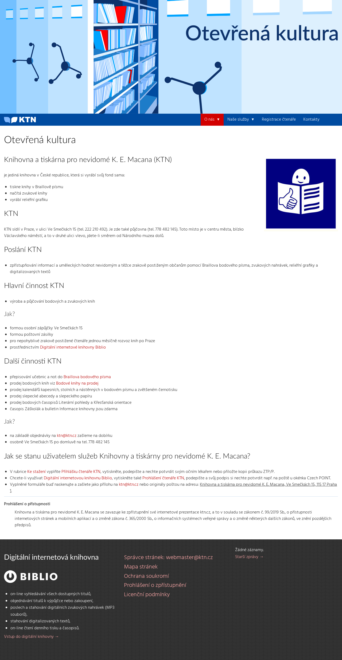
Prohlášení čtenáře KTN (163, 478)
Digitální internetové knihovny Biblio (73, 347)
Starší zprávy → (249, 557)
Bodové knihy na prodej (77, 383)
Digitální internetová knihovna (51, 557)
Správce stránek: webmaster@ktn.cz (168, 557)
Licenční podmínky (147, 594)
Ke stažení (36, 471)
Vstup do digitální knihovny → (31, 636)
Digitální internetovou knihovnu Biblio (78, 478)
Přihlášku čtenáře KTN (80, 471)
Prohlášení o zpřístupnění (155, 585)
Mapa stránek (141, 567)
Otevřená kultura (262, 34)
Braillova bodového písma (87, 377)
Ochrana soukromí (146, 576)
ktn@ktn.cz (66, 435)
